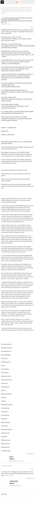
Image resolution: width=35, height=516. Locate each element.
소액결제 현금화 (8, 475)
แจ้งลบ (32, 27)
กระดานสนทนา (5, 8)
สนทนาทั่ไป (14, 8)
